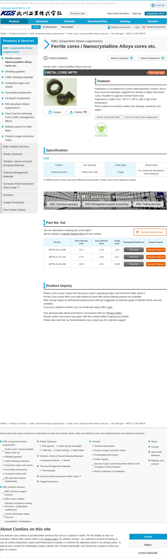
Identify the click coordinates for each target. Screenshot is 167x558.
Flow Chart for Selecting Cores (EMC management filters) (19, 117)
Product (14, 21)
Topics (154, 441)
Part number (67, 27)
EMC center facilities (14, 499)
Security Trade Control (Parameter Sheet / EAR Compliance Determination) (117, 465)
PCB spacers (48, 446)
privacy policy (51, 539)
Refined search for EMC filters (18, 128)
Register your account (121, 27)
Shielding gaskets (15, 71)
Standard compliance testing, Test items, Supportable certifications (19, 506)
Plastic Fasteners (12, 154)
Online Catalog (125, 21)
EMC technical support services (16, 493)
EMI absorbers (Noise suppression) (17, 106)
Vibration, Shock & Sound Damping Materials (17, 163)
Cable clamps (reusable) (70, 446)
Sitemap (137, 13)
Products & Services (18, 41)
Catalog (78, 112)
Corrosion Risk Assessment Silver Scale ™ (18, 185)
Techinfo (70, 21)
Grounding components (18, 92)
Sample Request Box (156, 27)
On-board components (17, 98)
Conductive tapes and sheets (17, 85)
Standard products (50, 460)
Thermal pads (48, 470)
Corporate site (155, 13)
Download (133, 250)
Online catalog (101, 459)
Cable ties (46, 450)
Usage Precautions (13, 202)
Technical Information (104, 446)
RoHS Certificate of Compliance (109, 471)
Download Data (97, 21)
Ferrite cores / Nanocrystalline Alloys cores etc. (18, 62)
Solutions (42, 21)
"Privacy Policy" (114, 313)
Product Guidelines (58, 58)
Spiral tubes (78, 450)
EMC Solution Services (16, 146)
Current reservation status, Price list (17, 515)
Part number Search (14, 209)
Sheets (66, 460)
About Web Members (118, 13)
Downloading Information (106, 455)
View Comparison (150, 58)
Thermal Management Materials (15, 174)
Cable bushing (62, 450)
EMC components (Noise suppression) (18, 50)
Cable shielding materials (19, 77)
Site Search (51, 27)
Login (137, 27)
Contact (153, 21)
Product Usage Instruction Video (19, 138)
